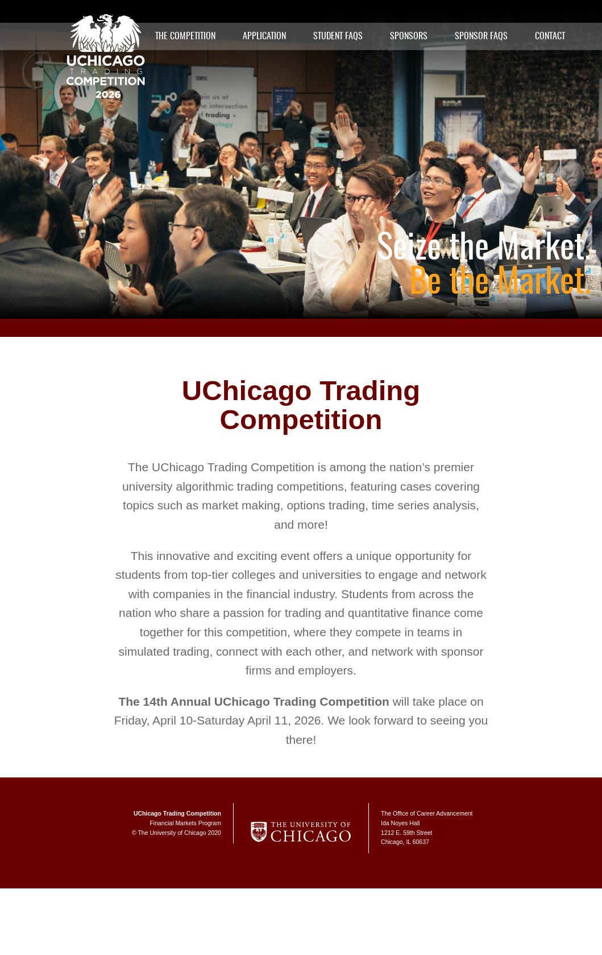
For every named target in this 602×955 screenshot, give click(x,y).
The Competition (185, 36)
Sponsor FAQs (481, 36)
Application (264, 36)
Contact (550, 36)
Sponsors (408, 36)
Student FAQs (338, 36)
